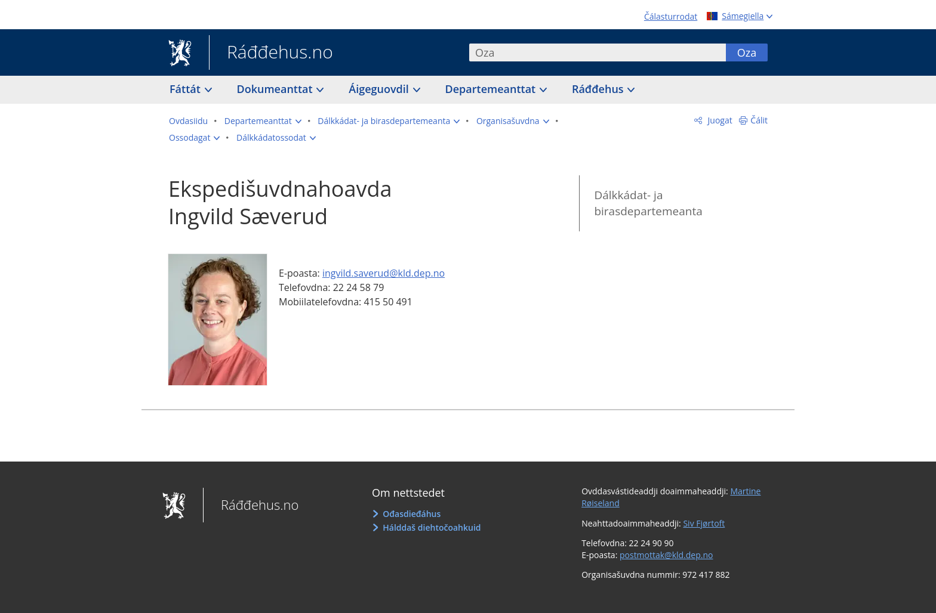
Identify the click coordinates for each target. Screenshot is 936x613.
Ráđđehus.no (271, 53)
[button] (262, 121)
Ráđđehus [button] (599, 89)
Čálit (759, 120)
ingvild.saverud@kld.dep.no (383, 273)
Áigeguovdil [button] (380, 89)
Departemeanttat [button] (491, 89)
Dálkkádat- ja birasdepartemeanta (648, 203)
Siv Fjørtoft (704, 523)
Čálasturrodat (670, 16)
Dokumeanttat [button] (276, 89)
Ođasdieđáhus (412, 513)
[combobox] (597, 52)
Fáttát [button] (187, 89)
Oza (746, 52)
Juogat (719, 120)
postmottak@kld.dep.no (666, 555)
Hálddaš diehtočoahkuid (432, 527)
